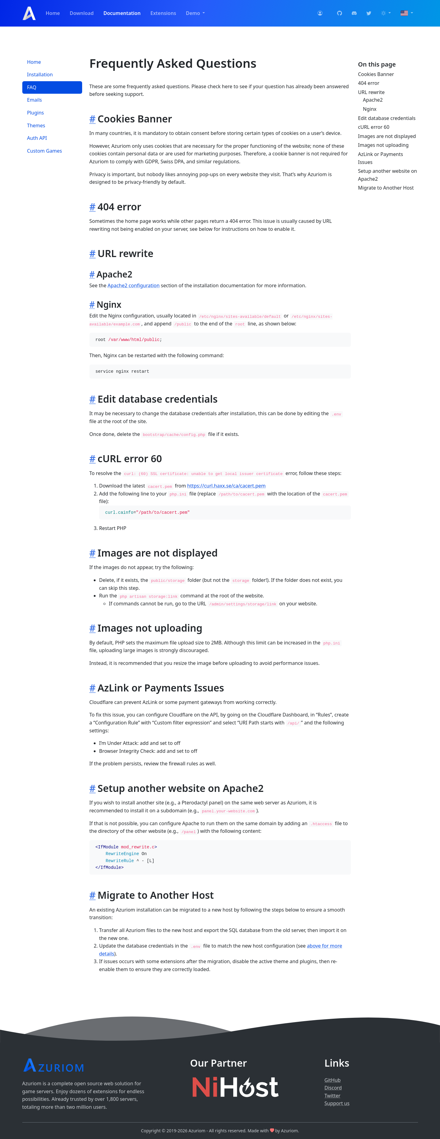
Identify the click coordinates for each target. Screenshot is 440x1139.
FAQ (31, 87)
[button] (386, 13)
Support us (337, 1103)
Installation (40, 74)
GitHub (333, 1080)
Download (82, 13)
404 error (369, 83)
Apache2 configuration (133, 285)
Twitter (332, 1095)
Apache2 (373, 99)
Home (53, 13)
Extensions (163, 13)
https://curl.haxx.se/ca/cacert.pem (226, 485)
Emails (34, 99)
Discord (333, 1087)
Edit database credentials (387, 118)
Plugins (35, 112)
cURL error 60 (374, 127)
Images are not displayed (387, 136)
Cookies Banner (376, 74)
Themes (36, 125)
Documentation (122, 13)
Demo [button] (193, 13)
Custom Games (44, 150)
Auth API (37, 138)
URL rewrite (371, 92)
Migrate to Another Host (386, 187)
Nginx (369, 109)
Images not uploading (383, 145)
